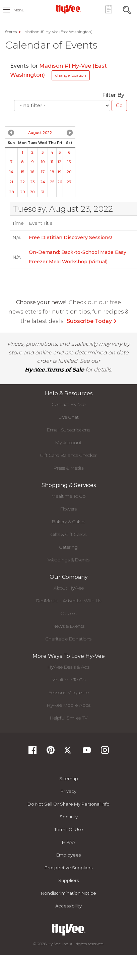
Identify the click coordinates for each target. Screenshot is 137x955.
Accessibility (68, 905)
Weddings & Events (68, 560)
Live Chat (69, 417)
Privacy (68, 791)
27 (69, 182)
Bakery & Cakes (68, 522)
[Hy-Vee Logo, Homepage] (69, 9)
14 (11, 171)
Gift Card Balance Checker (68, 455)
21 (11, 182)
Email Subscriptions (68, 430)
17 (43, 171)
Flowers (68, 509)
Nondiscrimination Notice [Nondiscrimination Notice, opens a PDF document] (68, 893)
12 (59, 161)
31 (42, 192)
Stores (11, 31)
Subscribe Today (92, 321)
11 (52, 161)
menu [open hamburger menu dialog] (18, 9)
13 (69, 161)
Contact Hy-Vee (68, 404)
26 (59, 182)
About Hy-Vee (69, 588)
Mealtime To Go (68, 496)
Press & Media (69, 468)
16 (32, 171)
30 (32, 192)
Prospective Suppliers (68, 867)
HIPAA (68, 842)
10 (43, 161)
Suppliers (68, 880)
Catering (68, 547)
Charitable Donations (68, 639)
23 (32, 182)
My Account (68, 442)
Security (69, 816)
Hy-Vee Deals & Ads (68, 667)
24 (42, 182)
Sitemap (68, 778)
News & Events (68, 626)
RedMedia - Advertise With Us (68, 601)
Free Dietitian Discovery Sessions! (70, 237)
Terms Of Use (68, 829)
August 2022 (40, 132)
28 (11, 192)
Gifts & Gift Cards (68, 534)
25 (52, 182)
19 (59, 171)
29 (22, 192)
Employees (68, 855)
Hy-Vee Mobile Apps (68, 705)
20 (69, 171)
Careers (68, 613)
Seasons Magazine (69, 692)
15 (22, 171)
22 (22, 182)
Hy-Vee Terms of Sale (54, 369)
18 (52, 171)
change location (70, 75)
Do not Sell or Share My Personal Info (68, 804)
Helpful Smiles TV (68, 718)
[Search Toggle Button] (127, 9)
